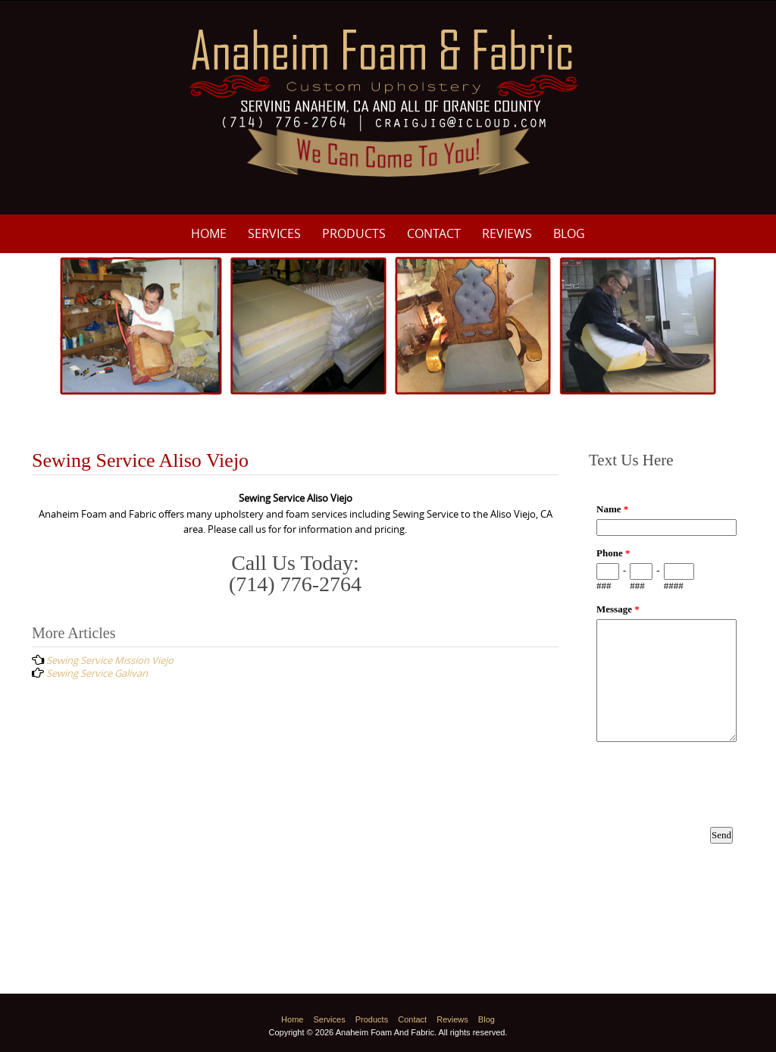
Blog (569, 233)
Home (209, 233)
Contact (434, 233)
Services (274, 233)
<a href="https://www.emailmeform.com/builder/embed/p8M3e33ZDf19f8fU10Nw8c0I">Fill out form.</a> (666, 688)
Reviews (507, 233)
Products (354, 233)
